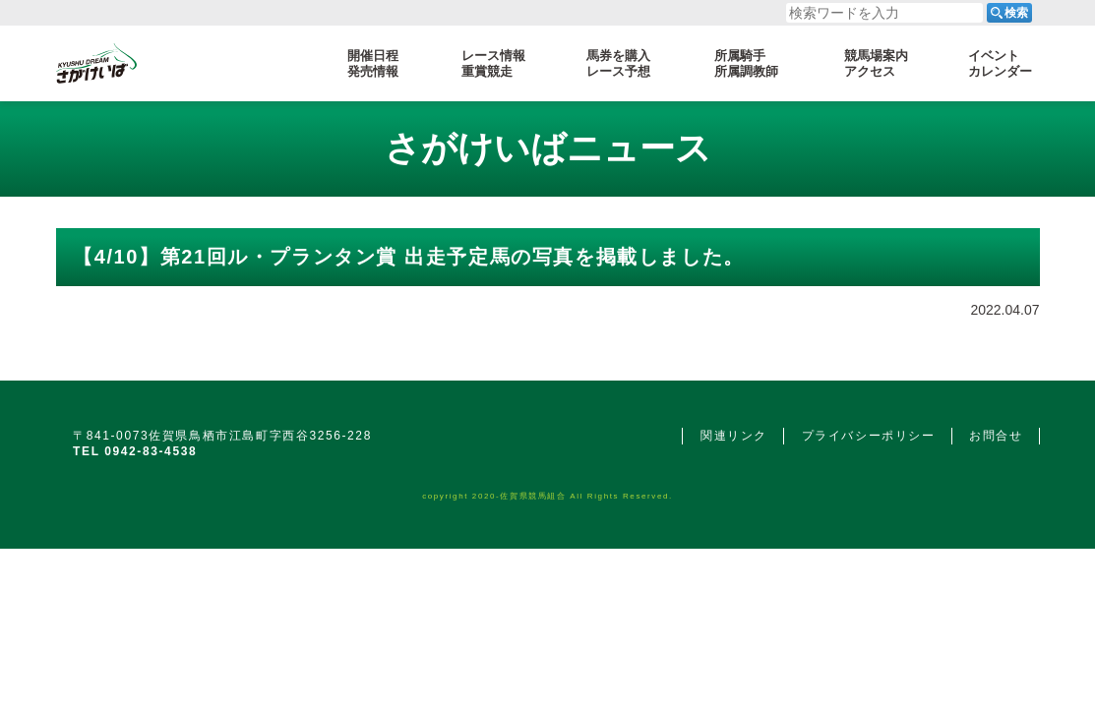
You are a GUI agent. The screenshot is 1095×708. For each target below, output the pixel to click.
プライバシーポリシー (869, 435)
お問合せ (995, 435)
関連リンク (733, 435)
